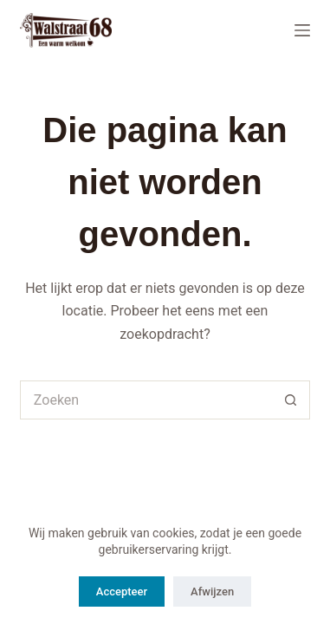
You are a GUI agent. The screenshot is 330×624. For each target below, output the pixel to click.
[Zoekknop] (290, 399)
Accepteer (121, 591)
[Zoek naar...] (145, 399)
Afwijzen (212, 591)
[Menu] (302, 30)
